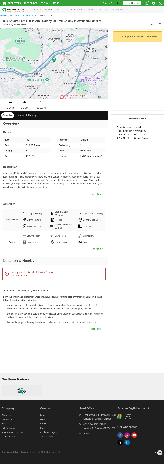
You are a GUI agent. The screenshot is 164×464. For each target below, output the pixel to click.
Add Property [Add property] (46, 436)
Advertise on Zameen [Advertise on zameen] (12, 432)
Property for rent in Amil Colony (131, 131)
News (43, 419)
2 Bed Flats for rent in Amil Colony (133, 138)
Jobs (4, 423)
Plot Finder (30, 3)
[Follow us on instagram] (127, 438)
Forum (43, 423)
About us (6, 415)
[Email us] (98, 434)
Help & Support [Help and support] (9, 428)
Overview (7, 115)
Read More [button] (97, 194)
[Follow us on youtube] (135, 438)
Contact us (7, 419)
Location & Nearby (26, 115)
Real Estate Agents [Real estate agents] (49, 432)
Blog (42, 415)
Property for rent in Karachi (129, 127)
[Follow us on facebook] (120, 438)
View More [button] (97, 248)
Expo (42, 428)
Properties (14, 3)
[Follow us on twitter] (120, 445)
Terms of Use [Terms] (8, 436)
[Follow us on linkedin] (127, 445)
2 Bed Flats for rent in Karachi (131, 134)
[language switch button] (146, 3)
